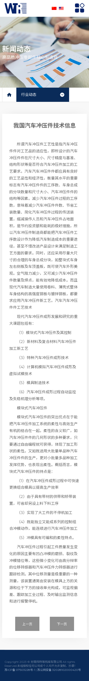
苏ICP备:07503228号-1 (20, 670)
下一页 (62, 624)
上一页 (27, 624)
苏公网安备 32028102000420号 (59, 670)
